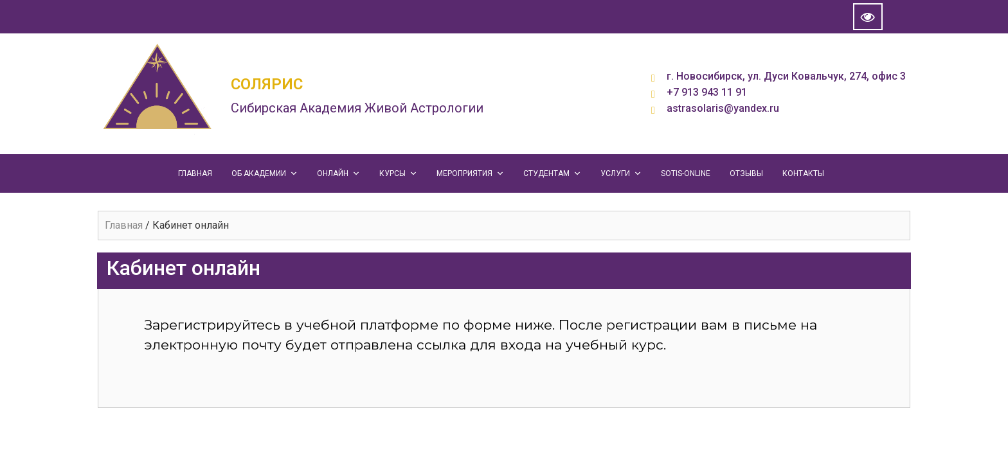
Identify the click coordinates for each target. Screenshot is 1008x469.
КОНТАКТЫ (803, 173)
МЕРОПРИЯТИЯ (470, 173)
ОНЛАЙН (338, 173)
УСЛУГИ (621, 173)
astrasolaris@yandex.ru (723, 108)
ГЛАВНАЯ (195, 173)
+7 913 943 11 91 (707, 92)
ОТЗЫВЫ (746, 173)
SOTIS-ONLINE (685, 173)
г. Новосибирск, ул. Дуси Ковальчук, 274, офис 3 (786, 76)
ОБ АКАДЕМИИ (264, 173)
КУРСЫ (398, 173)
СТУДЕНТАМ (552, 173)
